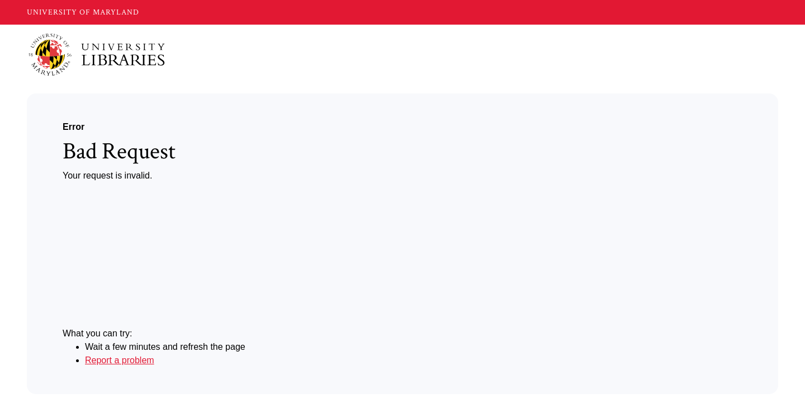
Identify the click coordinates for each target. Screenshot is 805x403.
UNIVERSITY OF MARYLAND (83, 12)
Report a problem (119, 360)
